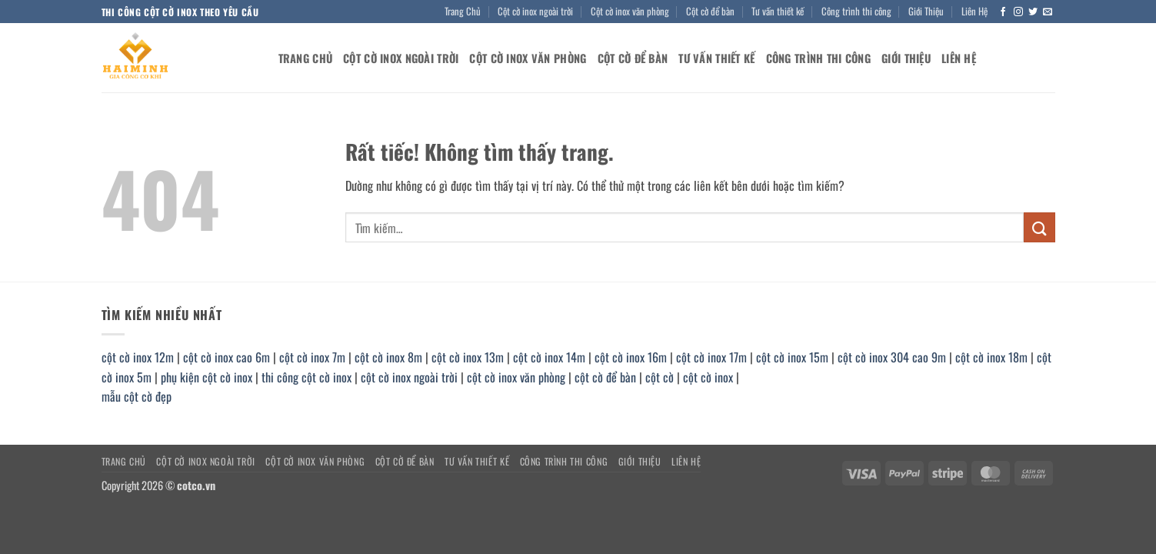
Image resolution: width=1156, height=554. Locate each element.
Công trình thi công (856, 11)
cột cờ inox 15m (792, 357)
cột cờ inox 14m (549, 357)
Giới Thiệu (926, 11)
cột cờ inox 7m (312, 357)
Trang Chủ (463, 11)
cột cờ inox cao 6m (226, 357)
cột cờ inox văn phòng (516, 377)
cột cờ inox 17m (711, 357)
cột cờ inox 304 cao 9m (892, 357)
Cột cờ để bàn (710, 11)
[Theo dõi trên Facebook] (1003, 12)
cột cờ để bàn (605, 377)
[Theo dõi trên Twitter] (1033, 12)
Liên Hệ (974, 11)
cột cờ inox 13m (467, 357)
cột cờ (659, 377)
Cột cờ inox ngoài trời (535, 11)
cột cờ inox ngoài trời (409, 377)
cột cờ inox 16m (631, 357)
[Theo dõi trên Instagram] (1018, 12)
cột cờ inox (708, 377)
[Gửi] (1039, 227)
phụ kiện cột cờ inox (206, 377)
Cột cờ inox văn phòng (630, 11)
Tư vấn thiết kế (777, 11)
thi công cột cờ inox (306, 377)
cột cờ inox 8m (388, 357)
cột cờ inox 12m (138, 357)
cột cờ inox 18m (991, 357)
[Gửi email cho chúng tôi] (1047, 12)
